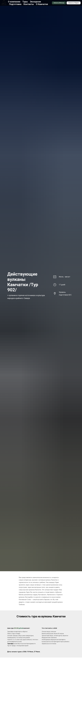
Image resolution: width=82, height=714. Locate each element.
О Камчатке (42, 4)
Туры (25, 1)
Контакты (29, 4)
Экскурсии (35, 1)
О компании (14, 1)
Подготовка (15, 4)
